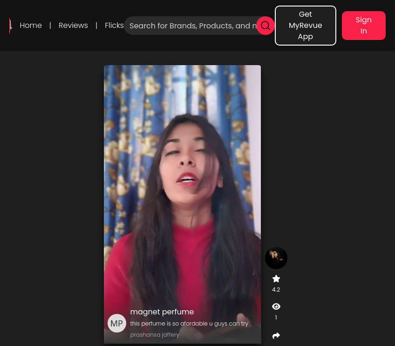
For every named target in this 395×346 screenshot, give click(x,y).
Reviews (73, 25)
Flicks (114, 25)
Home (30, 25)
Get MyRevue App (305, 25)
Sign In (364, 25)
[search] (265, 25)
